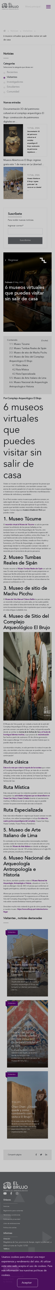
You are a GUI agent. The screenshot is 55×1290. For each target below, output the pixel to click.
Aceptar (27, 1282)
